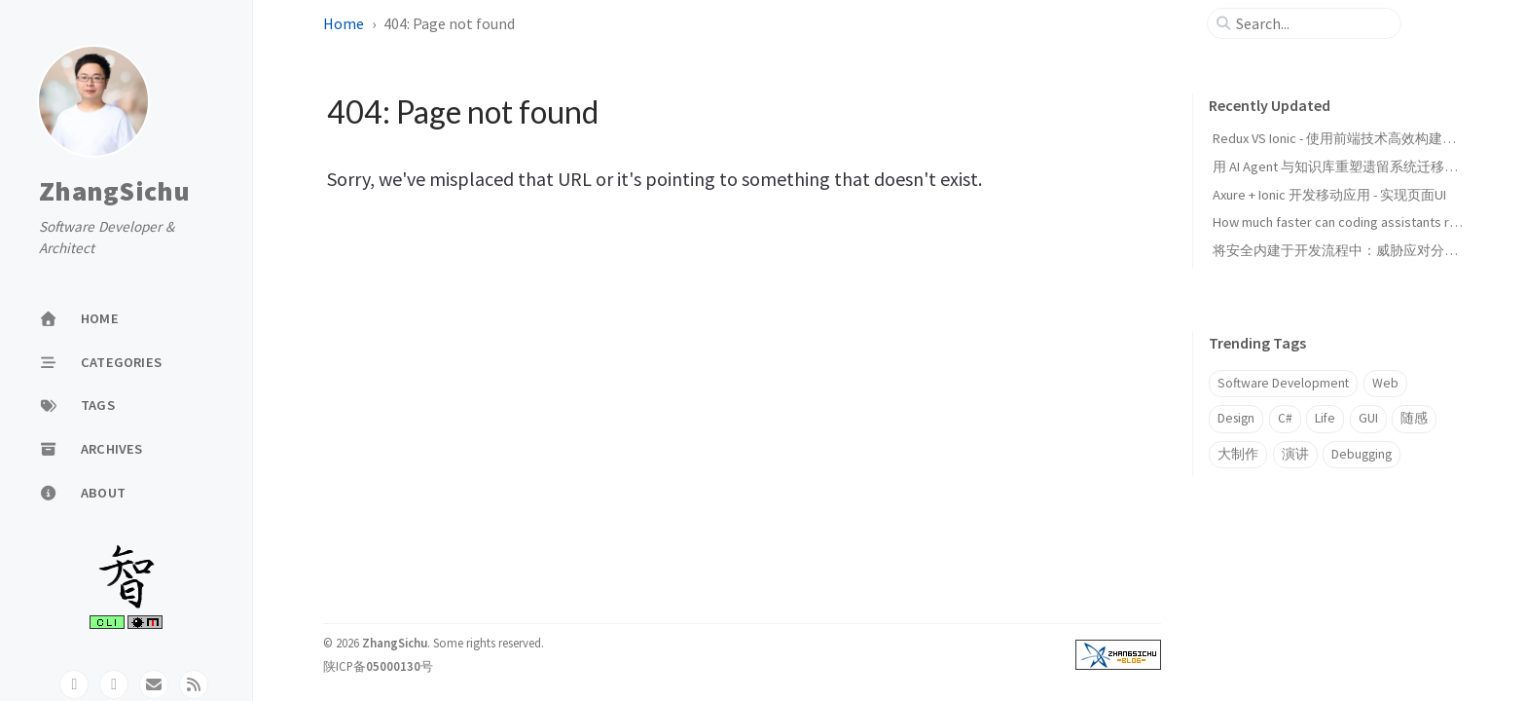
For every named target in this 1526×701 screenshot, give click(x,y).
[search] (1312, 23)
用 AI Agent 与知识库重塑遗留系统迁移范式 (1342, 166)
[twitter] (113, 684)
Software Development (1283, 383)
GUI (1368, 418)
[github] (74, 684)
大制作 (1237, 454)
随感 (1414, 418)
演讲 (1295, 454)
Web (1385, 383)
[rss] (193, 684)
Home (343, 23)
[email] (153, 684)
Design (1235, 418)
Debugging (1361, 454)
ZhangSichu (115, 191)
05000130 (393, 666)
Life (1325, 418)
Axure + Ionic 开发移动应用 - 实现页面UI (1329, 194)
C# (1285, 418)
